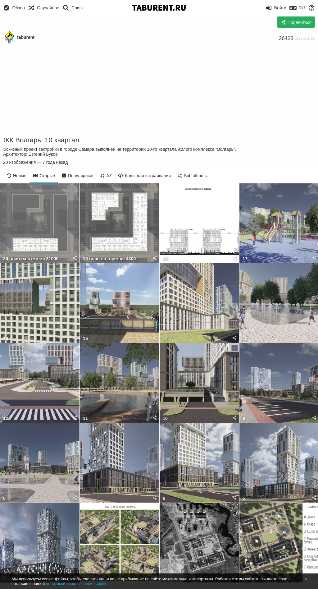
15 (85, 338)
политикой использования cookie (76, 583)
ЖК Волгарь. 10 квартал (41, 140)
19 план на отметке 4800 (109, 258)
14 (165, 338)
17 (245, 258)
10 (165, 418)
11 (85, 418)
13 (245, 338)
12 (5, 418)
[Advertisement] (159, 90)
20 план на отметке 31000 (30, 258)
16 (5, 338)
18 (165, 258)
